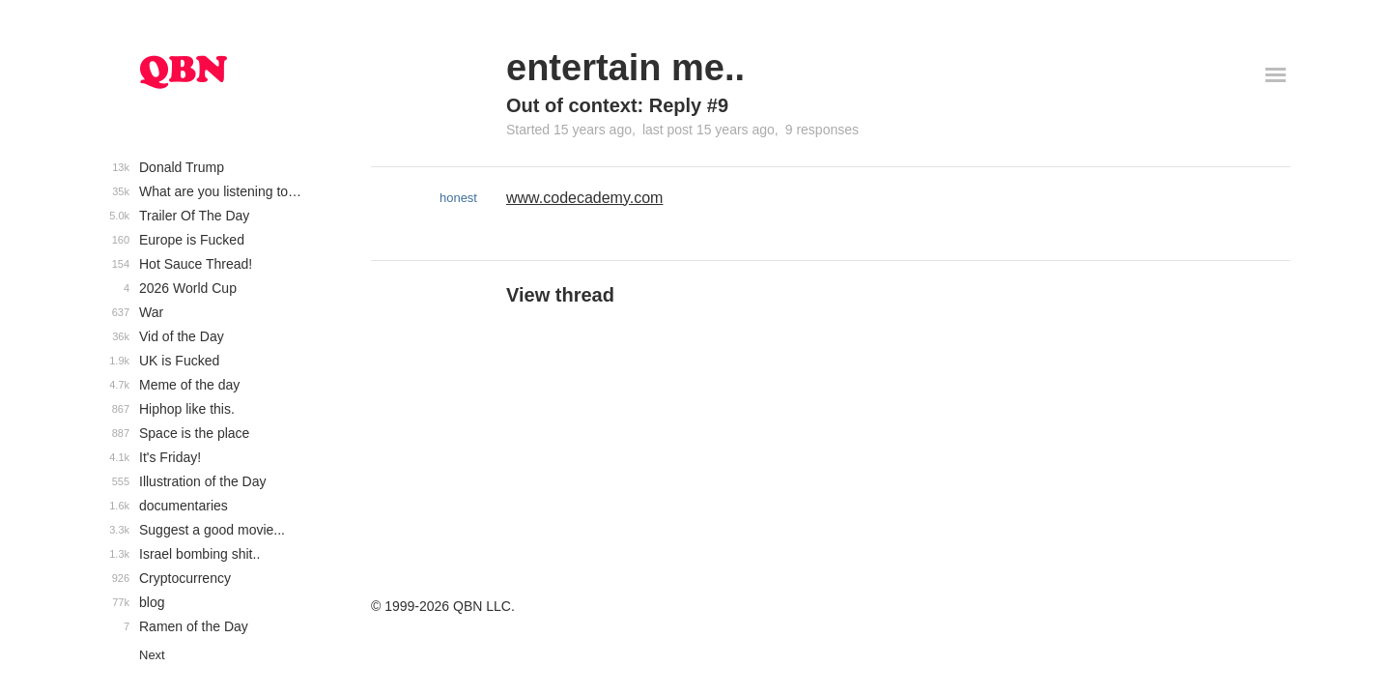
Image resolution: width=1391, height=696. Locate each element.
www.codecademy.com (584, 197)
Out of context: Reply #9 (617, 105)
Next (152, 655)
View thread (560, 294)
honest (458, 197)
